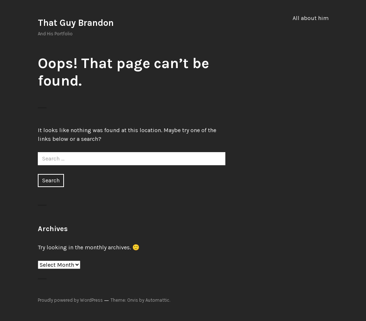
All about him (311, 18)
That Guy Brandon (76, 22)
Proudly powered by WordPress (70, 300)
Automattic (157, 300)
